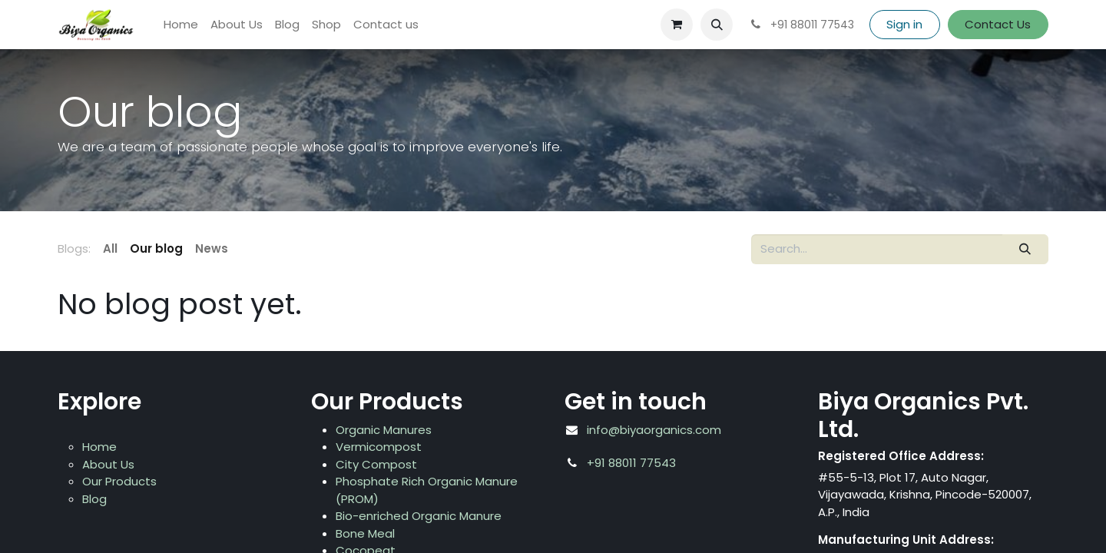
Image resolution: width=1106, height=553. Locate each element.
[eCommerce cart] (677, 24)
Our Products (119, 481)
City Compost (376, 464)
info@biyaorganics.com (654, 430)
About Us (108, 464)
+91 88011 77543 (631, 463)
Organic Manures (384, 430)
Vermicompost (379, 447)
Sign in (904, 24)
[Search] (1025, 249)
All (110, 248)
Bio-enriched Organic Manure (419, 516)
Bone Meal (365, 533)
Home (99, 447)
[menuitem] (180, 25)
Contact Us (998, 24)
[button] (716, 24)
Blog (94, 499)
